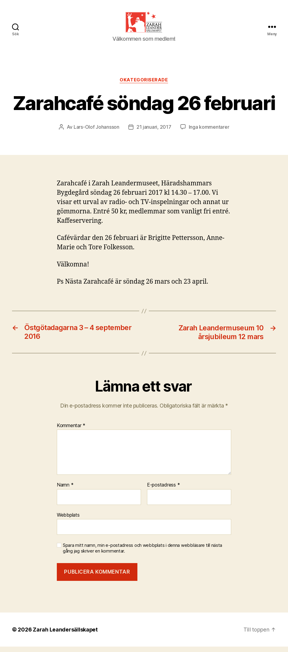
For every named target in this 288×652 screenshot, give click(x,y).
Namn (65, 490)
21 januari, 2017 (153, 133)
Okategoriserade (144, 86)
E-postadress (163, 490)
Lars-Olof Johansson (96, 133)
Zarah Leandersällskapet (65, 635)
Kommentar (71, 431)
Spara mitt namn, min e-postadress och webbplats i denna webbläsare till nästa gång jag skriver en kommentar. (142, 553)
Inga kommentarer (209, 133)
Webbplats (68, 521)
